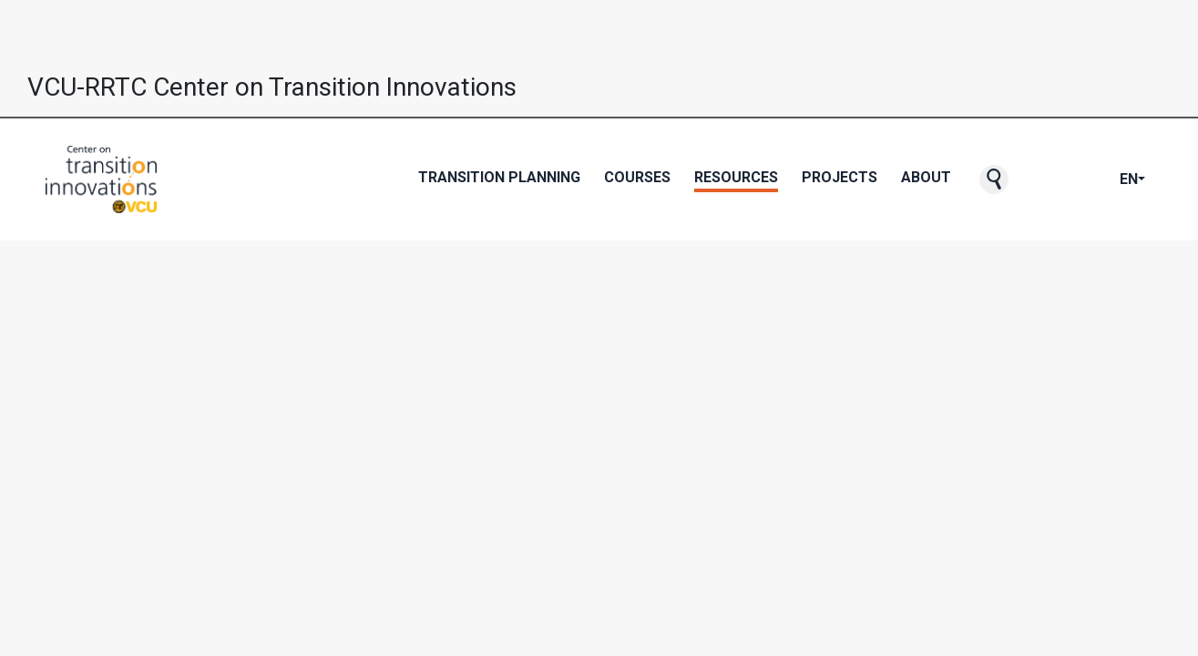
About (926, 177)
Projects (839, 177)
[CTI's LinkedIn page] (1105, 179)
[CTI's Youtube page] (1076, 179)
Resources (736, 177)
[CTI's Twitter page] (1061, 179)
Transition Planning (499, 177)
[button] (994, 179)
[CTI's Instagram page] (1090, 179)
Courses (637, 177)
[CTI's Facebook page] (1046, 179)
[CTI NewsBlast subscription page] (1032, 179)
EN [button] (1129, 179)
